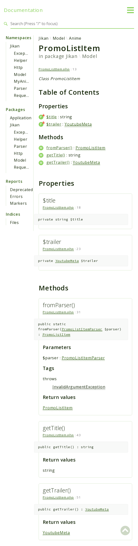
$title (51, 117)
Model (20, 74)
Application (20, 117)
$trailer (53, 124)
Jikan (14, 46)
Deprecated (21, 189)
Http (18, 67)
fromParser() (59, 147)
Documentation (23, 10)
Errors (16, 196)
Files (14, 222)
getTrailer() (58, 162)
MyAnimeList (27, 81)
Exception (23, 53)
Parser (20, 88)
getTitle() (55, 155)
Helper (20, 60)
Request (22, 95)
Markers (18, 203)
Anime (75, 38)
